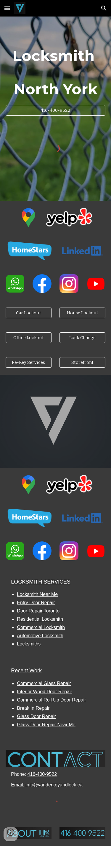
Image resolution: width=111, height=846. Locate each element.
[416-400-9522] (55, 110)
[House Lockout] (82, 313)
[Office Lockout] (28, 338)
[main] (56, 72)
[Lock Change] (82, 338)
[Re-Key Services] (28, 362)
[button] (7, 8)
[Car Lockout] (28, 313)
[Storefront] (82, 362)
